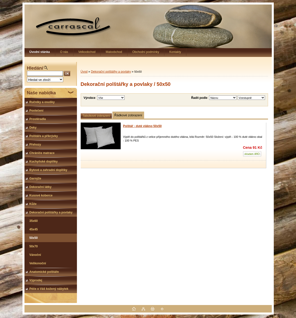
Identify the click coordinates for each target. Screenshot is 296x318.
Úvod (84, 71)
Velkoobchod (87, 52)
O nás (64, 52)
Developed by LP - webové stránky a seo (148, 316)
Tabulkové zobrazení (96, 116)
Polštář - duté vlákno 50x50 (142, 126)
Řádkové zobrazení (128, 115)
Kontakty (175, 52)
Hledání (35, 68)
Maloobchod (114, 52)
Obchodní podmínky (145, 52)
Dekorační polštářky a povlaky (111, 71)
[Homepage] (39, 52)
